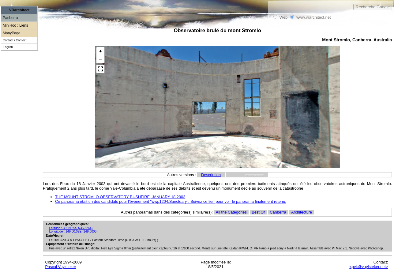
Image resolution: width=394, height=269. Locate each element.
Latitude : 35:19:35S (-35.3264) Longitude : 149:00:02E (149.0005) (73, 229)
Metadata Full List (254, 175)
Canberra (278, 212)
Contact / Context (14, 40)
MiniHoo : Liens (15, 25)
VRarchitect (19, 10)
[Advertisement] (19, 159)
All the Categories (231, 212)
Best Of (258, 212)
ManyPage (11, 33)
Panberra (10, 18)
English (8, 47)
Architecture (301, 212)
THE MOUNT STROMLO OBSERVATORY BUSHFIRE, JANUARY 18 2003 (120, 197)
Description (211, 174)
